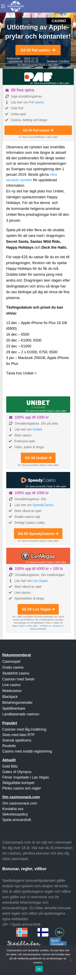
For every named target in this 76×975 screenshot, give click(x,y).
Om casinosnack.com (19, 803)
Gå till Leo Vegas (38, 609)
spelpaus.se (57, 626)
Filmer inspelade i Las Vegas (25, 777)
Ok (39, 969)
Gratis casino (13, 667)
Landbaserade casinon (20, 714)
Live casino (11, 685)
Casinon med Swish (18, 679)
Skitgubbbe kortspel (18, 783)
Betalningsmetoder (17, 703)
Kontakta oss (12, 809)
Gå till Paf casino (38, 50)
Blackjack (10, 697)
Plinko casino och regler (21, 788)
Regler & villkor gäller (48, 65)
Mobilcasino (11, 691)
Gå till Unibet (38, 458)
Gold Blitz (10, 766)
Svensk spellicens (16, 740)
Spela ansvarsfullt (16, 820)
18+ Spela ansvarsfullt (28, 65)
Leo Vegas (40, 580)
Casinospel (11, 661)
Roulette (9, 746)
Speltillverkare (13, 708)
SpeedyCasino (43, 505)
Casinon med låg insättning (24, 729)
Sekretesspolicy (15, 814)
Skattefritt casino (15, 673)
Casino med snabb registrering (27, 751)
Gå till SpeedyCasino (38, 534)
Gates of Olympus (16, 772)
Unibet (37, 429)
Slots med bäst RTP (18, 735)
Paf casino (36, 102)
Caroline (64, 61)
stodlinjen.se (45, 626)
